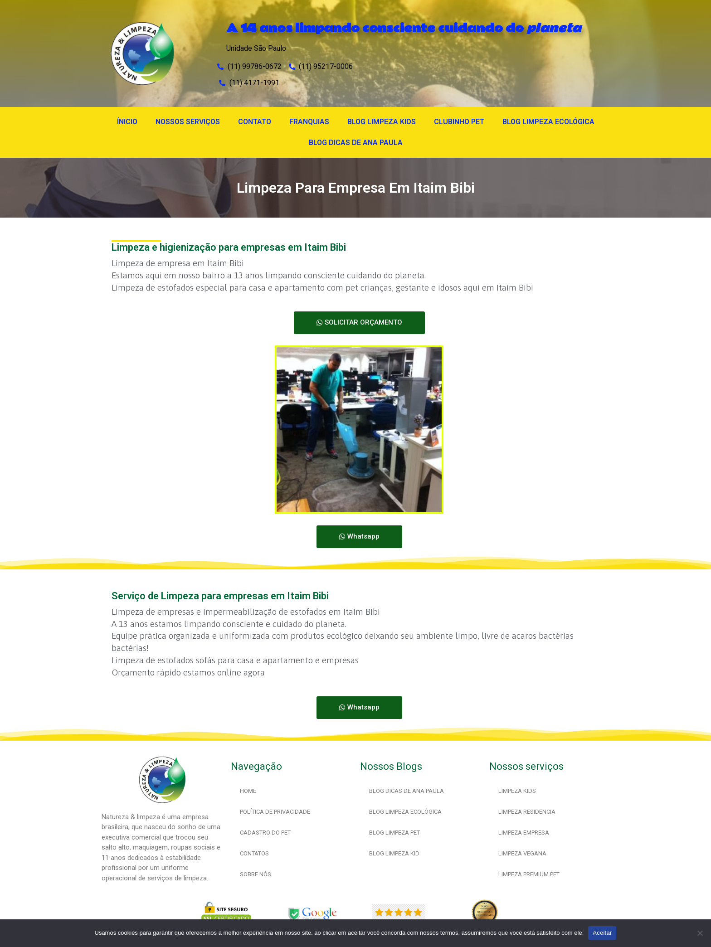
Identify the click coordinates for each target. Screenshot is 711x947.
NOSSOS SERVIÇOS (188, 121)
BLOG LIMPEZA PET (394, 832)
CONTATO (254, 121)
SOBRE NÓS (255, 874)
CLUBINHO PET (459, 121)
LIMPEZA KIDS (517, 790)
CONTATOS (254, 853)
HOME (248, 790)
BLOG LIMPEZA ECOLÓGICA (548, 121)
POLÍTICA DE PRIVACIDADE (275, 811)
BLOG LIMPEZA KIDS (381, 121)
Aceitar (602, 932)
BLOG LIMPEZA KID (394, 853)
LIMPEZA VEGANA (522, 853)
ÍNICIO (127, 121)
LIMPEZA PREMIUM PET (529, 874)
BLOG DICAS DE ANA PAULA (356, 142)
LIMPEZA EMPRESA (523, 832)
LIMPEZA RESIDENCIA (526, 811)
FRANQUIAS (309, 121)
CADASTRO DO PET (265, 832)
